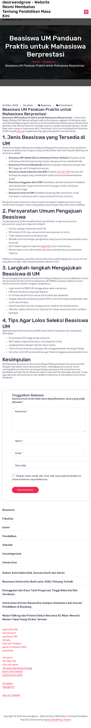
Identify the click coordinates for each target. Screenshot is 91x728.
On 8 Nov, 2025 (10, 105)
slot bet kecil (9, 633)
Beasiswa (49, 62)
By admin (28, 105)
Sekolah (7, 544)
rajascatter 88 (10, 629)
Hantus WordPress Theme (57, 719)
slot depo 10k (9, 661)
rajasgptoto (8, 687)
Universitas (9, 562)
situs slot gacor (10, 664)
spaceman (7, 650)
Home (36, 62)
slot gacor (7, 657)
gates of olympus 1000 (14, 647)
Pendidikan (9, 536)
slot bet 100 (63, 172)
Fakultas (7, 518)
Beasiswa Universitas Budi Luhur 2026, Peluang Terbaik (37, 581)
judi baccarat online (12, 675)
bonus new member (12, 671)
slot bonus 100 (9, 636)
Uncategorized (11, 553)
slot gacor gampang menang (17, 668)
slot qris (6, 640)
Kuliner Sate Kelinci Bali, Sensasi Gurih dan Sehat (33, 572)
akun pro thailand (11, 695)
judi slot (21, 131)
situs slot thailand (11, 643)
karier (6, 527)
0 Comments (64, 105)
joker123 (46, 246)
